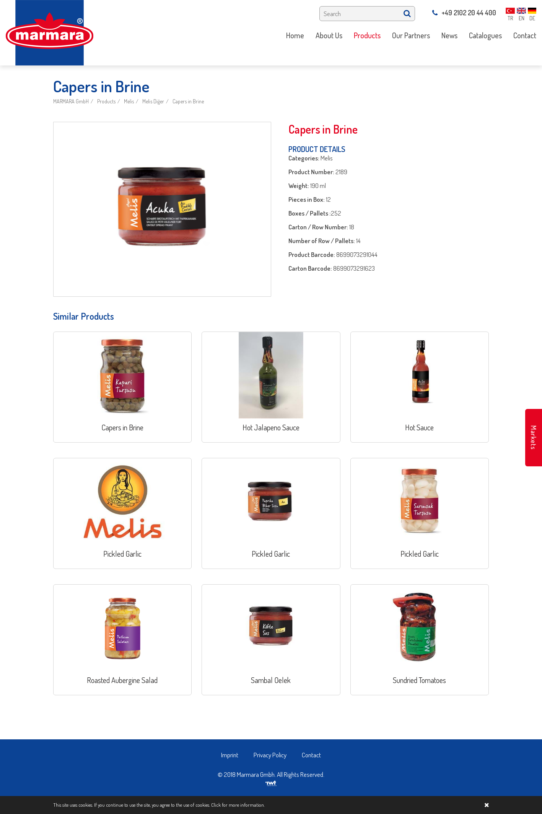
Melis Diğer (153, 101)
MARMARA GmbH (71, 101)
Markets (533, 437)
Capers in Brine (188, 101)
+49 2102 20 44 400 (464, 12)
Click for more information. (238, 805)
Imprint (229, 755)
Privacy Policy (270, 755)
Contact (311, 755)
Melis (129, 101)
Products (106, 101)
